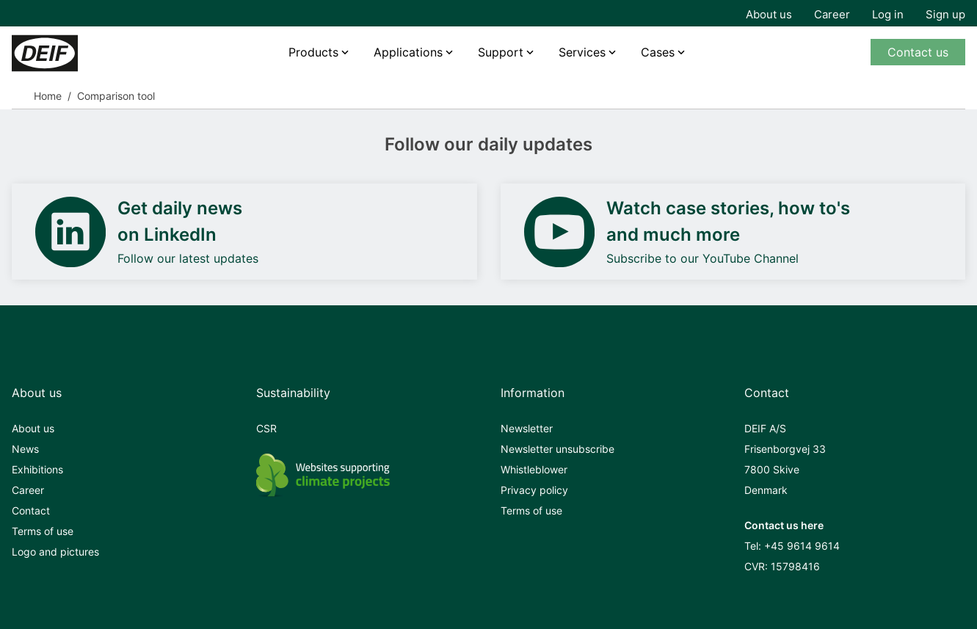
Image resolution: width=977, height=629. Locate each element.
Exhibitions (37, 469)
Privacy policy (534, 490)
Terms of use (42, 531)
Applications (408, 52)
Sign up (945, 14)
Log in (888, 14)
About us (769, 14)
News (25, 449)
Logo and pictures (55, 551)
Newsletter (527, 428)
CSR (266, 428)
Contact (31, 510)
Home (48, 96)
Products (313, 52)
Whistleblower (534, 469)
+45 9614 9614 (802, 545)
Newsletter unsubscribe (557, 449)
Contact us (917, 52)
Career (832, 14)
